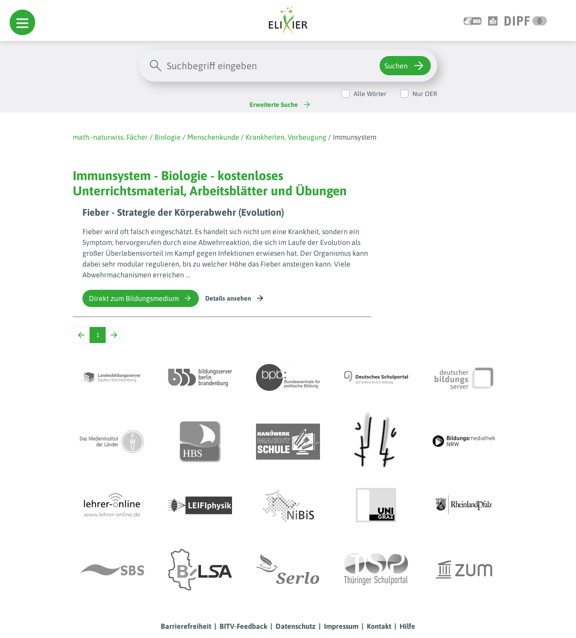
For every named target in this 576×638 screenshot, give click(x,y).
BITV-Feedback (243, 626)
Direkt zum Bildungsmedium (140, 298)
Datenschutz (296, 626)
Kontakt (379, 626)
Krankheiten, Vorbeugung (286, 137)
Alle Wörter (370, 93)
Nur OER (424, 93)
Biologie (167, 137)
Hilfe (407, 626)
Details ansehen (235, 298)
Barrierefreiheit (186, 626)
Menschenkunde (213, 137)
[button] (22, 22)
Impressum (341, 626)
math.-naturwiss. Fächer (110, 137)
